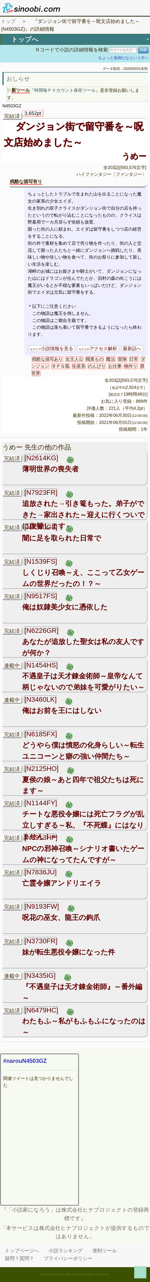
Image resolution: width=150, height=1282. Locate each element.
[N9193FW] (41, 906)
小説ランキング (66, 1250)
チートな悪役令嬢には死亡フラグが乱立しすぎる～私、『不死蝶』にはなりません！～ (83, 825)
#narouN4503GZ (25, 1061)
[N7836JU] (40, 872)
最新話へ (132, 348)
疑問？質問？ (19, 1258)
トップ (8, 21)
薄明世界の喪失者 (50, 469)
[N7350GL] (40, 527)
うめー (134, 156)
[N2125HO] (41, 768)
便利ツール (104, 1250)
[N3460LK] (40, 699)
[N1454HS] (41, 665)
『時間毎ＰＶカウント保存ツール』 (65, 90)
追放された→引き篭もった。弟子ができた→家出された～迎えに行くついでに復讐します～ (83, 515)
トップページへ (22, 1250)
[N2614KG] (41, 458)
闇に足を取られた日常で (61, 538)
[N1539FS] (40, 561)
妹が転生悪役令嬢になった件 (68, 952)
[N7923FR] (40, 492)
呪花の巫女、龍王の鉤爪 (61, 917)
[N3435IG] (39, 975)
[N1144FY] (40, 803)
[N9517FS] (40, 596)
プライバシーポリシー (68, 1258)
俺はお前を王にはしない (62, 710)
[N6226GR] (41, 630)
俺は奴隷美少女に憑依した (65, 607)
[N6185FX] (40, 734)
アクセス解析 (98, 348)
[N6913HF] (40, 837)
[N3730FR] (40, 941)
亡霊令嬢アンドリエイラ (61, 883)
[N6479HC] (41, 1010)
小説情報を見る (51, 348)
